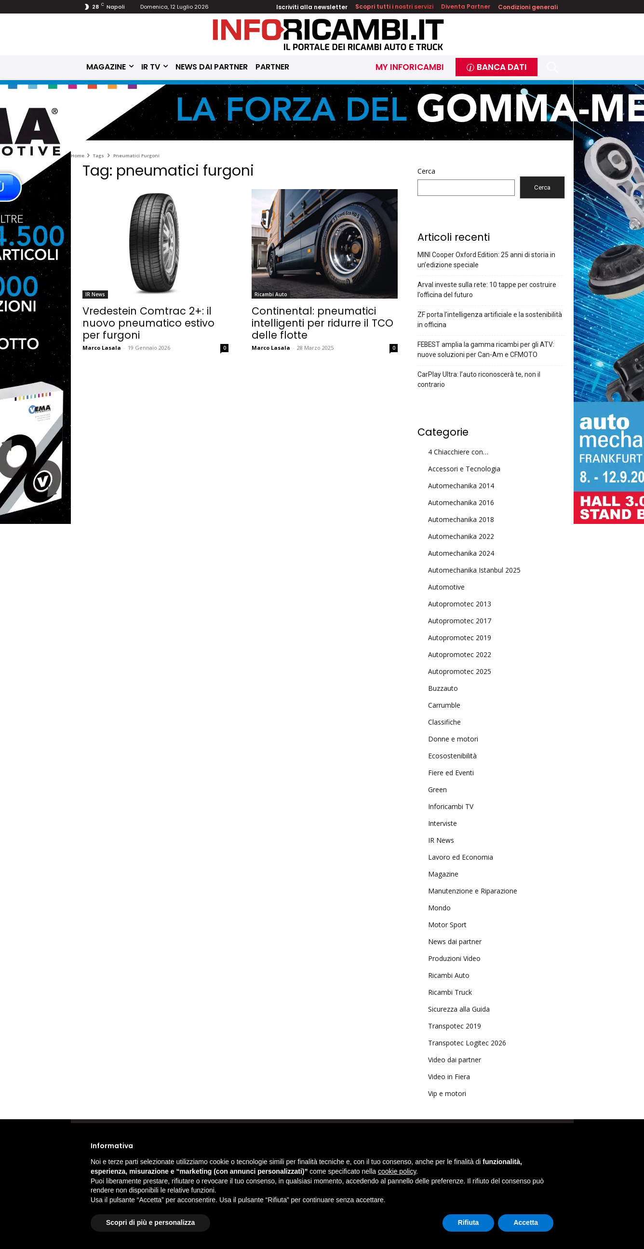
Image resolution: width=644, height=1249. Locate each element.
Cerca (426, 171)
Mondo (439, 907)
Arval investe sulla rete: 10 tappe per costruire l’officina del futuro (486, 290)
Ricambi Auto (271, 294)
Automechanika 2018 (461, 519)
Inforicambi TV (450, 806)
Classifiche (444, 722)
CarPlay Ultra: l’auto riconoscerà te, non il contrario (478, 379)
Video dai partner (454, 1059)
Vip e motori (447, 1093)
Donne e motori (453, 738)
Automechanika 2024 (461, 553)
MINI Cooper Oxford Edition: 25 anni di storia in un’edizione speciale (486, 260)
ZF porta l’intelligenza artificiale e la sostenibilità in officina (489, 320)
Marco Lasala (101, 347)
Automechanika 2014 (461, 485)
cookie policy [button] (397, 1171)
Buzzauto (443, 688)
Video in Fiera (449, 1076)
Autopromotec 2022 (459, 654)
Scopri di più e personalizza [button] (150, 1222)
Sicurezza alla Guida (459, 1009)
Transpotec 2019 (454, 1025)
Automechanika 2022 (461, 536)
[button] (552, 67)
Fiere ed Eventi (451, 772)
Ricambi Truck (450, 992)
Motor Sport (447, 924)
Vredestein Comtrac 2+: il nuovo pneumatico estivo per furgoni (148, 323)
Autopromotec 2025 (459, 671)
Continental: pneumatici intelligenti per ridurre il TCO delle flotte (322, 323)
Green (437, 789)
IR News (95, 294)
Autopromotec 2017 (459, 620)
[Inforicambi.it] (328, 34)
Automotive (446, 586)
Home (77, 155)
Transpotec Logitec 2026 (467, 1042)
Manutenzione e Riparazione (472, 890)
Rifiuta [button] (468, 1222)
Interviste (442, 823)
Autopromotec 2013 (459, 603)
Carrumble (444, 705)
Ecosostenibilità (452, 755)
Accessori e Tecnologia (464, 468)
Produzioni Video (454, 958)
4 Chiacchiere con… (458, 451)
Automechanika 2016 (461, 502)
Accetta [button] (525, 1222)
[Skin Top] (322, 111)
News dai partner (455, 941)
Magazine (443, 873)
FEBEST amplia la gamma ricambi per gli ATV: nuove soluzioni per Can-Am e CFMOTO (485, 349)
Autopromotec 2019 (459, 637)
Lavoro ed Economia (460, 857)
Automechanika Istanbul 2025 (474, 570)
